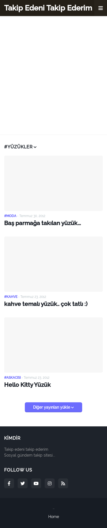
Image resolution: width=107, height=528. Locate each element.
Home (53, 516)
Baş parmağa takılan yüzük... (42, 223)
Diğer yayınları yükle (52, 407)
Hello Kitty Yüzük (27, 384)
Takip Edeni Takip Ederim (48, 8)
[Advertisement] (53, 75)
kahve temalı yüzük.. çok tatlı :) (45, 303)
